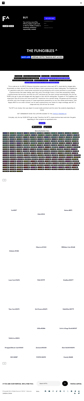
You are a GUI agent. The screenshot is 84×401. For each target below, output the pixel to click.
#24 (13, 133)
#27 (68, 133)
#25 (40, 133)
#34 (12, 139)
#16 (26, 133)
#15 (5, 141)
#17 (61, 141)
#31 (26, 147)
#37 (41, 135)
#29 (6, 133)
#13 (19, 141)
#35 (6, 149)
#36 (26, 145)
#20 (26, 137)
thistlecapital (37, 127)
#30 (33, 139)
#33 (40, 151)
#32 (54, 133)
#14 (13, 135)
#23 (33, 133)
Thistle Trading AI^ (60, 114)
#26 (27, 135)
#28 (34, 135)
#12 (6, 153)
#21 (47, 133)
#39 (56, 135)
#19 (40, 141)
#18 (6, 151)
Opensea (47, 127)
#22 (19, 133)
